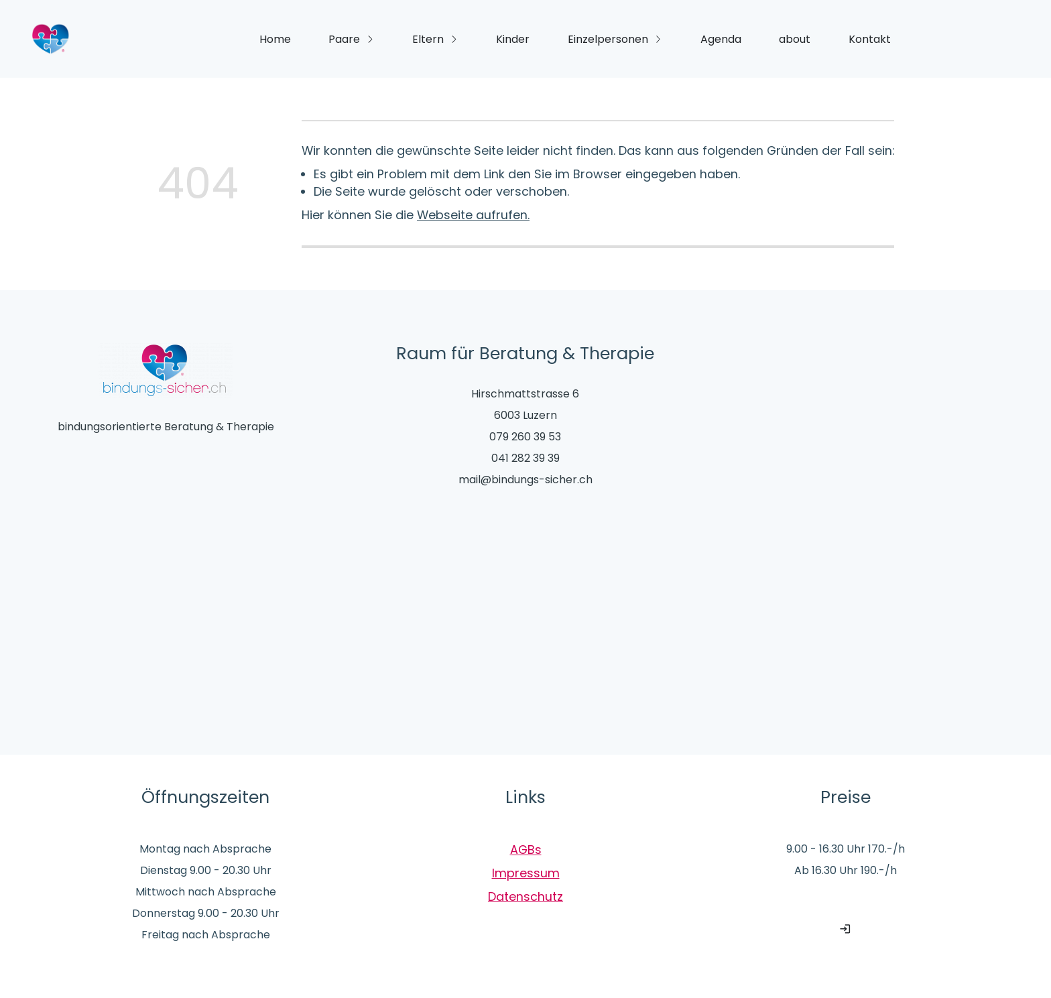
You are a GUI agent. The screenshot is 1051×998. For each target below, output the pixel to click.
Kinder (513, 39)
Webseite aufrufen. (473, 214)
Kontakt (870, 39)
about (794, 39)
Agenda (720, 39)
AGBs (526, 849)
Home (275, 39)
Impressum (526, 873)
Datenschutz (525, 896)
